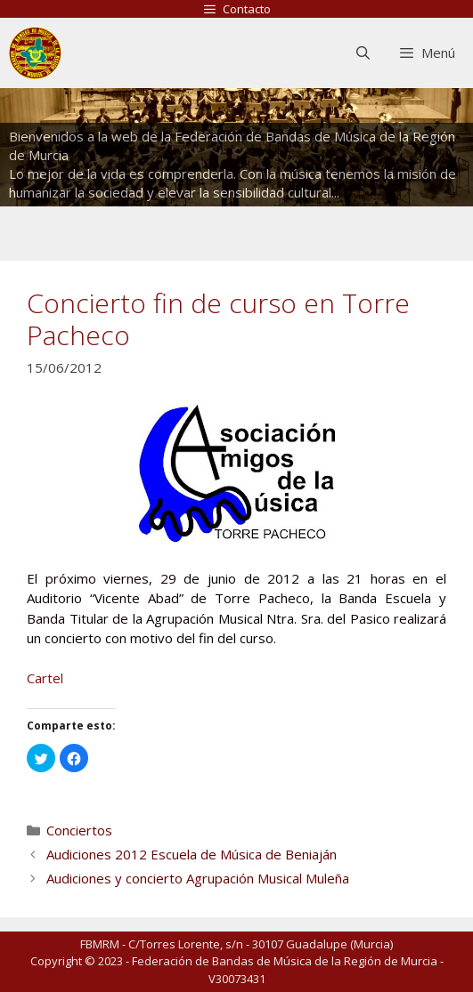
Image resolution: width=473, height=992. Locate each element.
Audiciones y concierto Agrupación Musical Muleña (197, 878)
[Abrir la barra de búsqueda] (362, 53)
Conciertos (79, 830)
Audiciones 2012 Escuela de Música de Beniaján (191, 854)
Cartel (45, 678)
